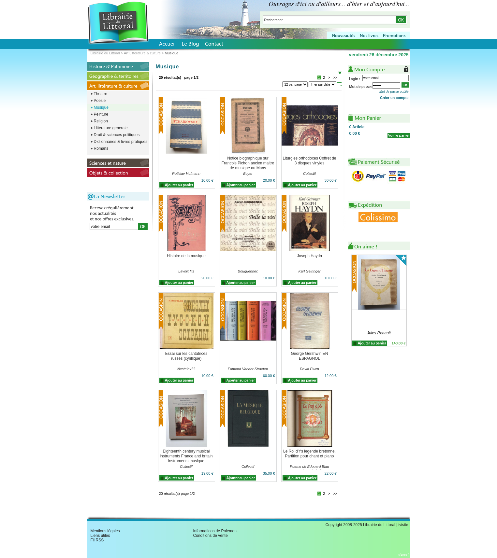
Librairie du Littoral (105, 53)
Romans (101, 148)
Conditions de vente (210, 535)
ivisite (403, 525)
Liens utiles (100, 535)
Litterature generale (111, 128)
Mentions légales (105, 531)
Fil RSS (97, 540)
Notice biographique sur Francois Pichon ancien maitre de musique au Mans (248, 163)
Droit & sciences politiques (117, 135)
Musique (101, 107)
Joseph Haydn (309, 256)
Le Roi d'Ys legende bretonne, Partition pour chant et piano (309, 453)
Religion (101, 121)
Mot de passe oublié (394, 91)
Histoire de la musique (186, 256)
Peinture (101, 114)
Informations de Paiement (215, 531)
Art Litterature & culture (142, 53)
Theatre (100, 93)
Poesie (100, 100)
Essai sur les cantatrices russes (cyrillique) (186, 356)
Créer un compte (394, 98)
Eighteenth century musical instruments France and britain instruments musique (186, 456)
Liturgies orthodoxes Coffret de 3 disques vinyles (309, 160)
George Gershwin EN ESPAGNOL (309, 356)
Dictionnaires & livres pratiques (121, 141)
